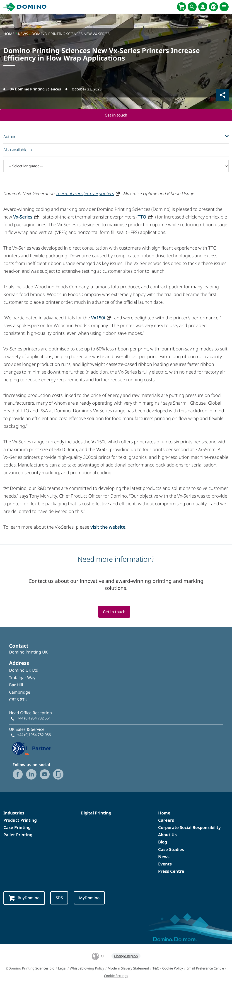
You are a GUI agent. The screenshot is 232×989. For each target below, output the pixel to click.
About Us (167, 835)
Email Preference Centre (205, 968)
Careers (166, 820)
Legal (62, 968)
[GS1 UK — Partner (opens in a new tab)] (31, 748)
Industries (13, 813)
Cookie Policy (172, 968)
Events (165, 864)
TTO (142, 217)
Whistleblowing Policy (87, 968)
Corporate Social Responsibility (189, 827)
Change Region (126, 956)
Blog (162, 842)
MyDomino (91, 898)
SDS (60, 898)
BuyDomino (24, 899)
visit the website (107, 527)
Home (164, 813)
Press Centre (171, 871)
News (163, 857)
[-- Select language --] (116, 166)
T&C (155, 968)
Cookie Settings (116, 976)
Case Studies (171, 849)
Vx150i (98, 318)
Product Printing (20, 820)
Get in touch (116, 115)
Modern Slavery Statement (128, 968)
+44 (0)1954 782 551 (34, 718)
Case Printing (17, 827)
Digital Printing (96, 813)
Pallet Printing (17, 835)
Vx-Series (22, 217)
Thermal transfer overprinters (85, 193)
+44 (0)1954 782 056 (34, 734)
